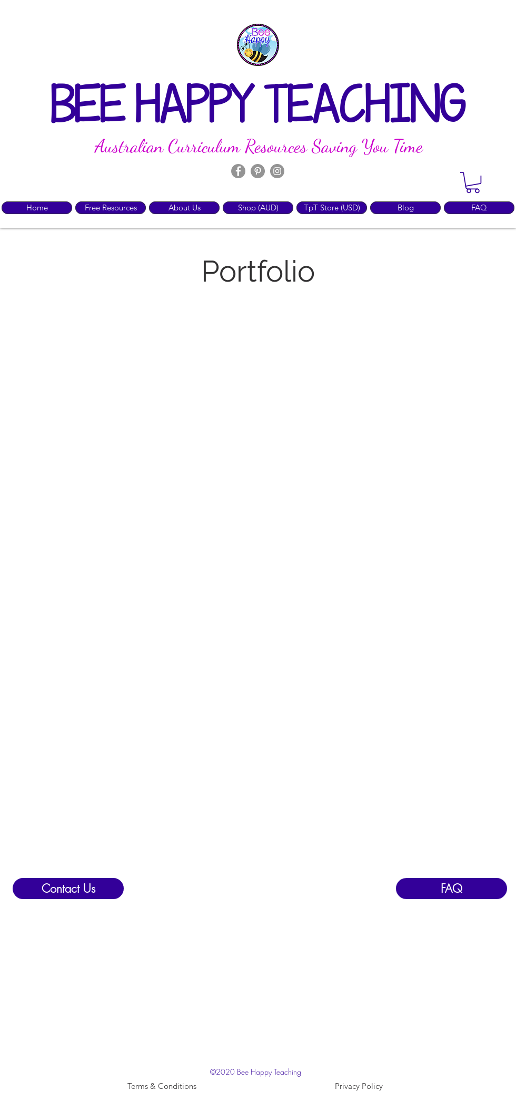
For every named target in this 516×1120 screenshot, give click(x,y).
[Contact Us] (68, 888)
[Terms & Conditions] (162, 1086)
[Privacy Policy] (358, 1086)
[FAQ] (451, 888)
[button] (472, 182)
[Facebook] (238, 171)
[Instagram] (277, 171)
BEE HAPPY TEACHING (258, 108)
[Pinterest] (258, 171)
